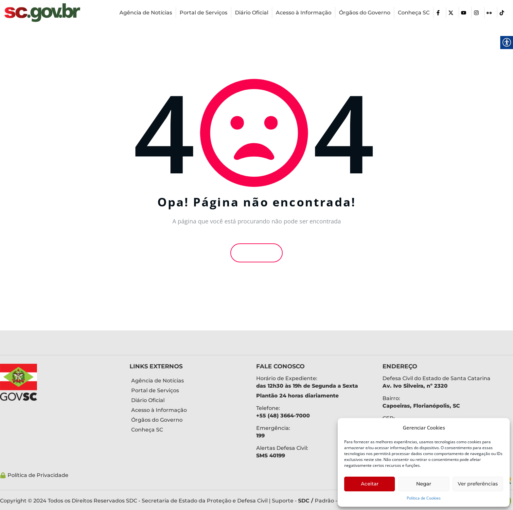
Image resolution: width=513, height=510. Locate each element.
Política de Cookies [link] (424, 498)
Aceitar (370, 484)
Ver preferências (478, 484)
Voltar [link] (256, 253)
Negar (423, 484)
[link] (42, 12)
